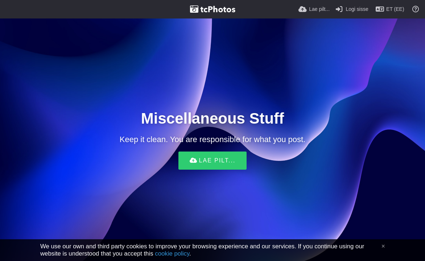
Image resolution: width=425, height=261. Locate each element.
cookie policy (172, 253)
